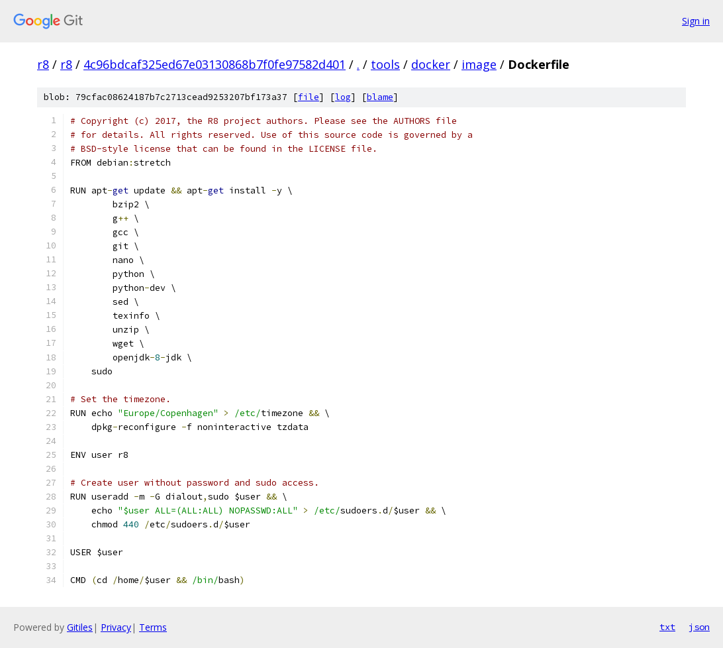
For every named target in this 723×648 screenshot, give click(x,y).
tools (385, 64)
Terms (153, 627)
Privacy (116, 627)
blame (380, 97)
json (699, 627)
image (479, 64)
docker (430, 64)
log (343, 97)
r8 (43, 64)
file (308, 97)
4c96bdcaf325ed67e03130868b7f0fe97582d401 (214, 64)
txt (667, 627)
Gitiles (80, 627)
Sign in (696, 21)
